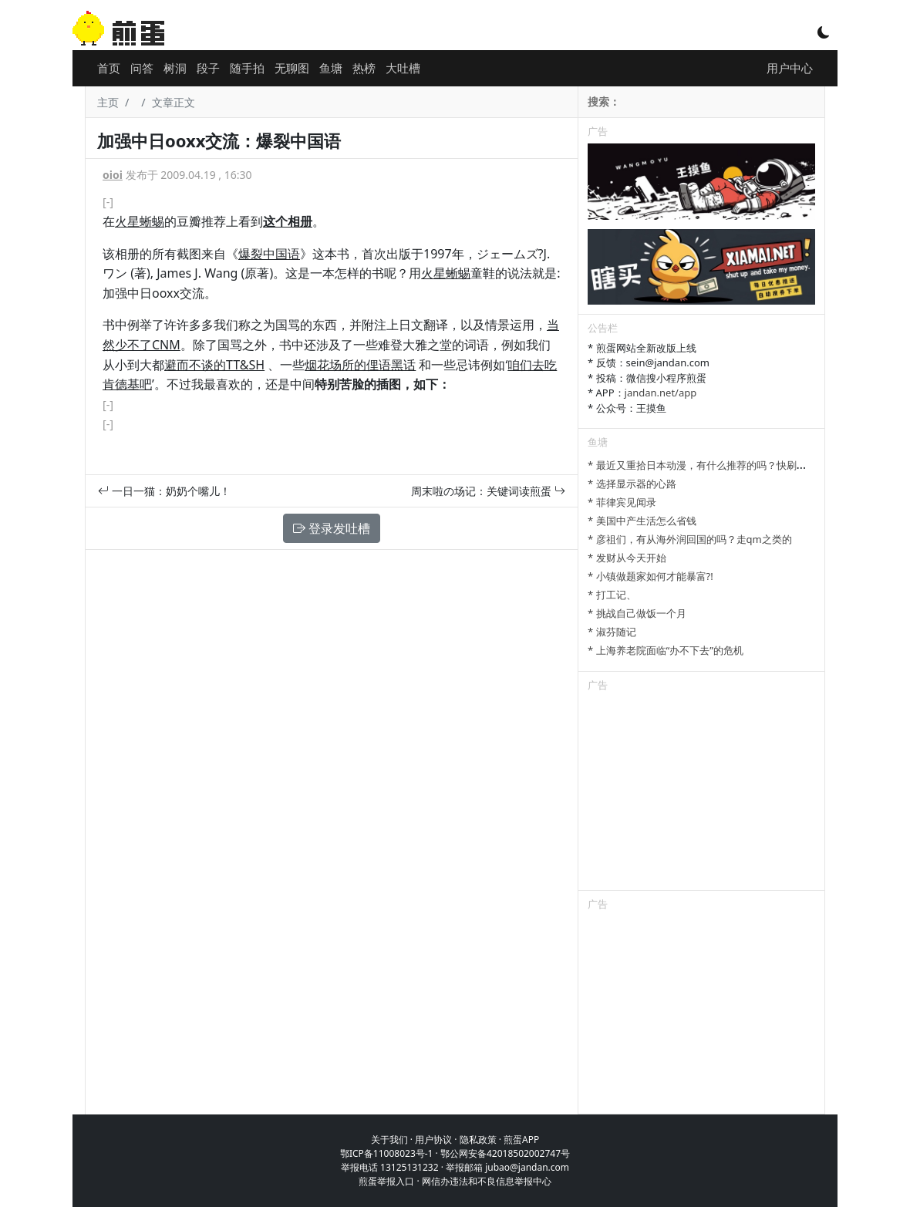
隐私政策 (478, 1139)
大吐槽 (403, 68)
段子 (208, 68)
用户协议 (433, 1139)
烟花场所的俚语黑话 (360, 364)
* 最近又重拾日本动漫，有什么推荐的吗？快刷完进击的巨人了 (727, 465)
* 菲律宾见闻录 (622, 502)
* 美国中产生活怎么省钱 (642, 521)
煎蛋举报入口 (386, 1181)
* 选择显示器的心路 (632, 484)
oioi (113, 174)
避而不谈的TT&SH (214, 364)
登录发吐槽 (331, 528)
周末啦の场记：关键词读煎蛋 (488, 491)
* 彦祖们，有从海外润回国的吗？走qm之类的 (690, 539)
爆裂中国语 (269, 253)
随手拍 (247, 68)
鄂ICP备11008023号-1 (386, 1153)
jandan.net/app (661, 393)
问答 (141, 68)
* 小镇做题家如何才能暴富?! (650, 576)
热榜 (364, 68)
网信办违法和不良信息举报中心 (486, 1181)
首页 (108, 68)
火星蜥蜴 (139, 221)
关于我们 (389, 1139)
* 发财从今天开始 (627, 558)
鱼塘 (330, 68)
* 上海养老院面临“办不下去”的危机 (665, 650)
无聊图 (292, 68)
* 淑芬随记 (612, 632)
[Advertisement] (701, 793)
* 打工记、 (612, 595)
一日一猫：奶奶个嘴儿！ (164, 491)
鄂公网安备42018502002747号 (505, 1153)
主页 (108, 102)
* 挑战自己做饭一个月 (637, 613)
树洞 (175, 68)
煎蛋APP (521, 1139)
